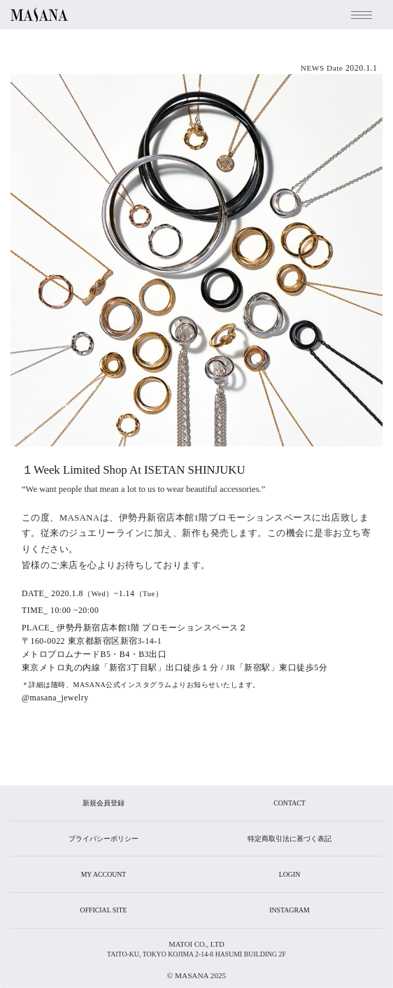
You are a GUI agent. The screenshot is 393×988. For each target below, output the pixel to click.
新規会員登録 (103, 803)
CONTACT (289, 803)
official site (103, 910)
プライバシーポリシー (103, 838)
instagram (289, 910)
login (289, 874)
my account (104, 874)
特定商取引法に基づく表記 (289, 838)
